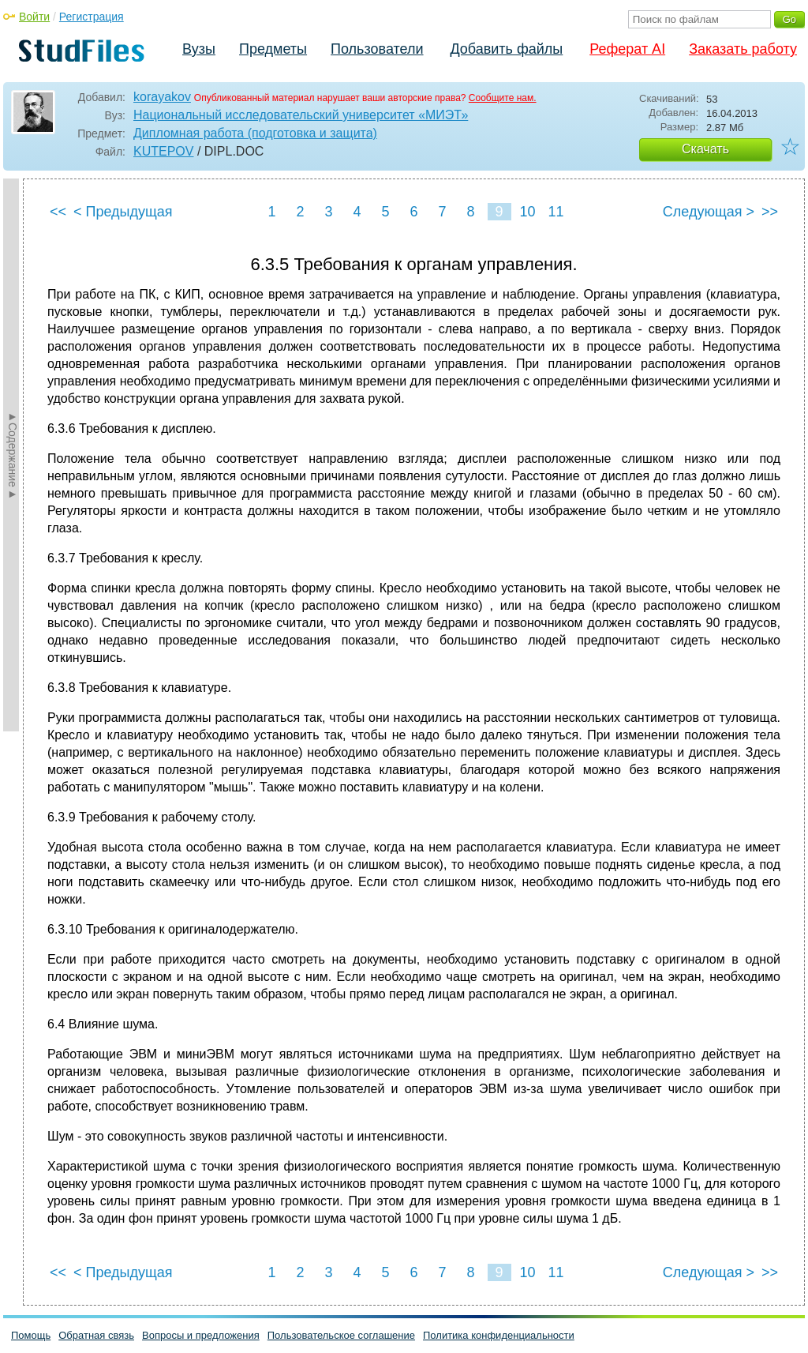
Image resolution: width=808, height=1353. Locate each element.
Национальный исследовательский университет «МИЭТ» (300, 115)
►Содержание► (12, 455)
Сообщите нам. (503, 98)
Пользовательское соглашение (341, 1335)
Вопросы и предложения (201, 1335)
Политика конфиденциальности (498, 1335)
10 (527, 212)
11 (555, 212)
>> (769, 212)
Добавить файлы (506, 49)
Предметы (273, 49)
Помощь (30, 1335)
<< (58, 212)
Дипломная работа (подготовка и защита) (255, 133)
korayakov (162, 96)
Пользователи (377, 49)
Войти (34, 16)
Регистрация (91, 16)
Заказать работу (743, 49)
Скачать (705, 149)
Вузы (198, 49)
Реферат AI (627, 49)
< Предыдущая (123, 212)
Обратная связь (96, 1335)
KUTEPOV (163, 151)
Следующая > (708, 212)
